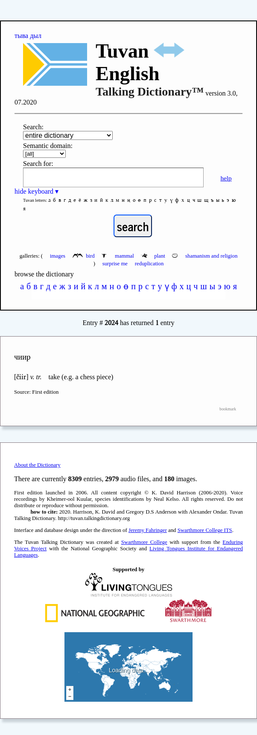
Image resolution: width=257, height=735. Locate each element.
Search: (33, 127)
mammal (118, 256)
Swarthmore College (144, 542)
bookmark (227, 409)
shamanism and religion (205, 256)
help (225, 178)
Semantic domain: (48, 145)
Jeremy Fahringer (147, 530)
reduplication (149, 264)
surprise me (115, 264)
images (57, 256)
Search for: (38, 163)
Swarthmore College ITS (205, 530)
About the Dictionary (37, 465)
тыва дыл (28, 35)
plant (153, 256)
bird (84, 256)
